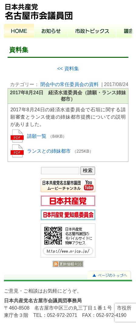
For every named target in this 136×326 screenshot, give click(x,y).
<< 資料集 (68, 68)
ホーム (19, 31)
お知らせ (51, 31)
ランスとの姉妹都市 (49, 151)
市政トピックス (92, 31)
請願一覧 (37, 136)
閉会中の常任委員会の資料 (69, 84)
